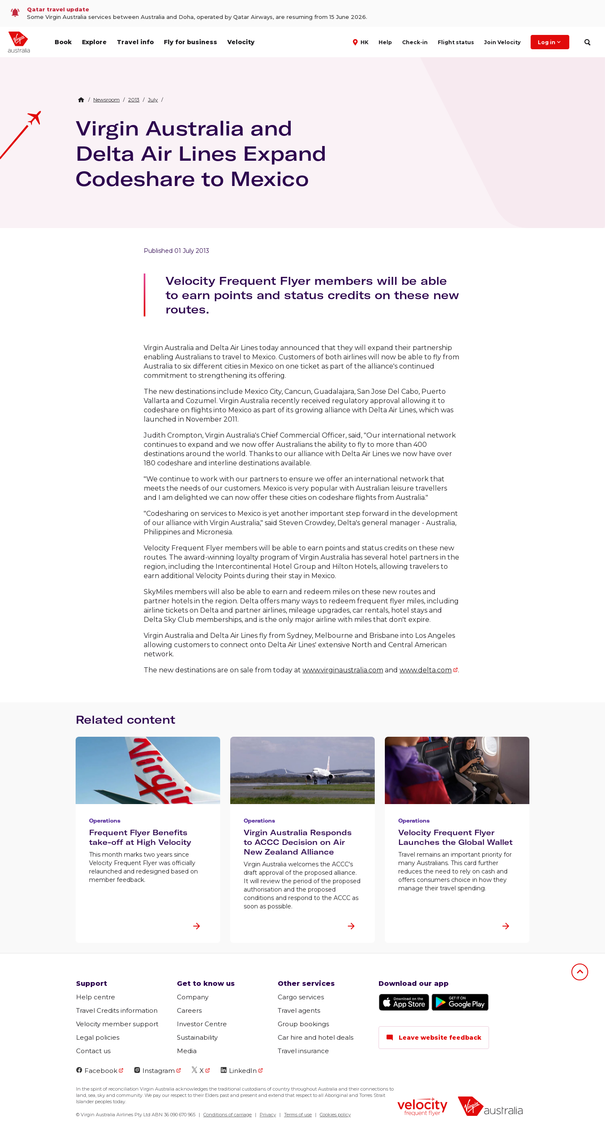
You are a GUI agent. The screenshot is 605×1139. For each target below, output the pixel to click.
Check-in (415, 42)
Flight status (456, 42)
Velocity (241, 42)
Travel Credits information (117, 1010)
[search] (587, 42)
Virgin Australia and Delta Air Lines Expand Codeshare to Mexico (201, 153)
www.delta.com (426, 670)
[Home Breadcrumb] (81, 99)
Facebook (96, 1071)
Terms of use (298, 1115)
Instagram (154, 1071)
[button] (362, 41)
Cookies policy (335, 1115)
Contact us (93, 1051)
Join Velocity (502, 42)
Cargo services (301, 997)
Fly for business (190, 42)
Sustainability (197, 1037)
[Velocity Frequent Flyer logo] (422, 1107)
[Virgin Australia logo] (490, 1107)
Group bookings (303, 1024)
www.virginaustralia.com (342, 670)
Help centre (95, 997)
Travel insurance (303, 1051)
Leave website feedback (433, 1037)
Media (187, 1051)
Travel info (135, 42)
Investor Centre (202, 1024)
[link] (302, 13)
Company (192, 997)
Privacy (268, 1115)
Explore (94, 42)
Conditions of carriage (227, 1115)
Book (63, 42)
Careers (189, 1010)
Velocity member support (117, 1024)
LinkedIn (239, 1071)
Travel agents (299, 1010)
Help (385, 42)
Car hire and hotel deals (315, 1037)
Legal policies (97, 1037)
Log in (550, 42)
